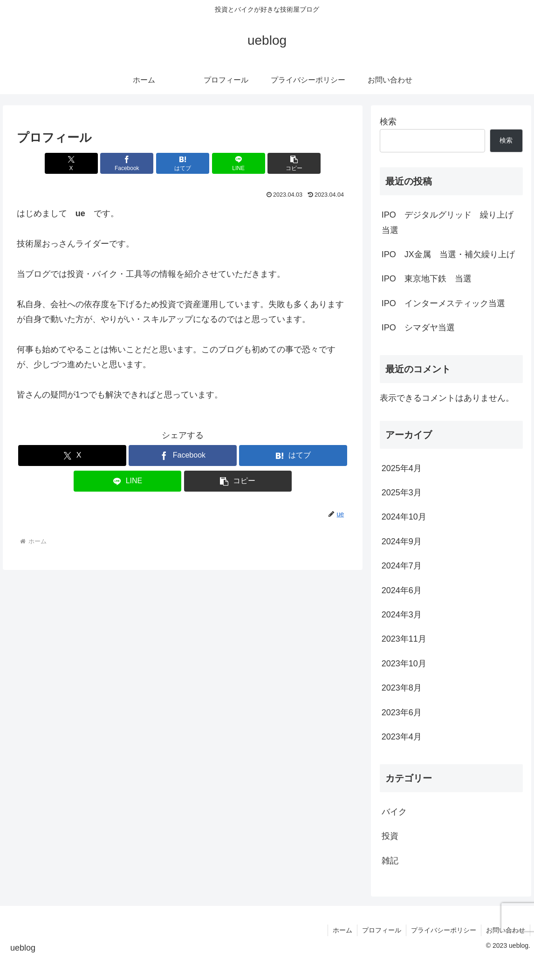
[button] (294, 163)
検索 (388, 121)
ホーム (342, 930)
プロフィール (381, 930)
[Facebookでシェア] (126, 163)
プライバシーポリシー (443, 930)
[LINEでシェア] (238, 163)
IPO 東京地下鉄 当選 (427, 278)
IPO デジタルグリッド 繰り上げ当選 (447, 222)
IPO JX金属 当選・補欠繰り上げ (452, 254)
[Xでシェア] (71, 163)
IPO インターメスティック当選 (443, 303)
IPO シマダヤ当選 (418, 327)
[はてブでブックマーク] (182, 163)
